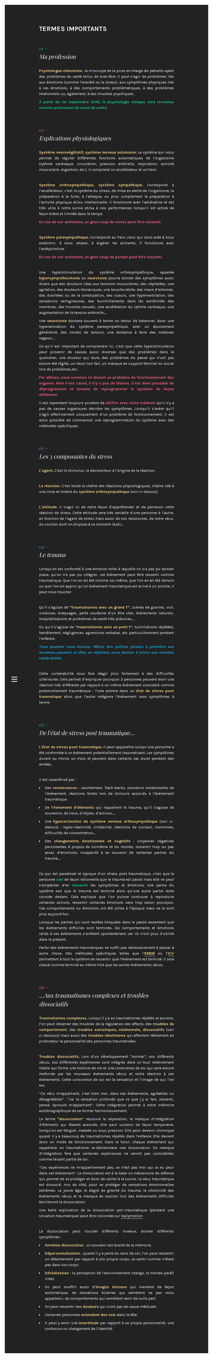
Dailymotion (131, 1216)
